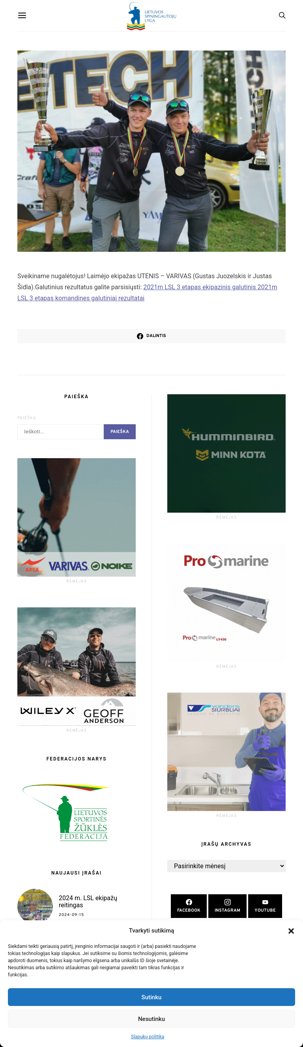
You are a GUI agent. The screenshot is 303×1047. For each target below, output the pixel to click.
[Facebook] (189, 906)
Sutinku (152, 997)
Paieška (26, 418)
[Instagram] (227, 906)
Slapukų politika (147, 1037)
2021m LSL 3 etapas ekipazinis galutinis (200, 287)
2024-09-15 (71, 915)
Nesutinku (151, 1019)
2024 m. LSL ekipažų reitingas (88, 901)
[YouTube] (265, 906)
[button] (291, 931)
